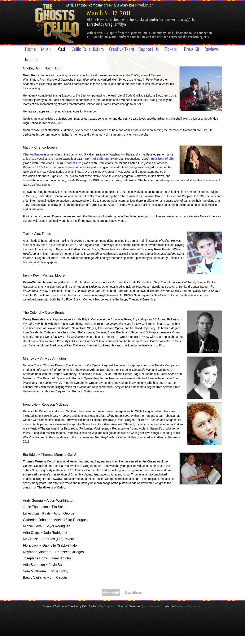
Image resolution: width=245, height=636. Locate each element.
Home (30, 49)
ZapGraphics (107, 606)
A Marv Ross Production (135, 5)
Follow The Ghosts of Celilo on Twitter (133, 592)
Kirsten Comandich (190, 606)
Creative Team (121, 49)
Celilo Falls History (88, 49)
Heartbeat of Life (162, 158)
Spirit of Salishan (97, 158)
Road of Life (72, 163)
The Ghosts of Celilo (53, 23)
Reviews (212, 49)
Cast (61, 49)
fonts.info (156, 606)
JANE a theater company (84, 5)
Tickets (171, 49)
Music (46, 49)
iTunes (143, 341)
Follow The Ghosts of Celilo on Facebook (111, 592)
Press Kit (191, 49)
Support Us (149, 49)
